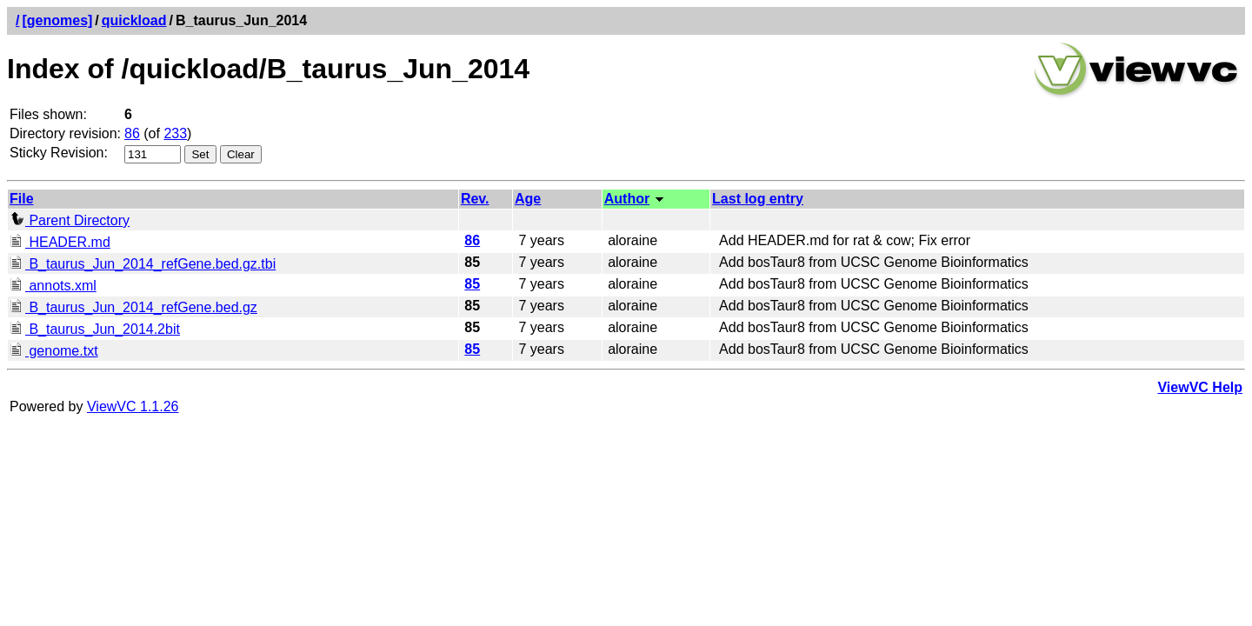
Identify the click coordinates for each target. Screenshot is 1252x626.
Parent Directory (70, 220)
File (22, 198)
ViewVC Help (1199, 387)
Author (626, 198)
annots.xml (53, 285)
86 (132, 133)
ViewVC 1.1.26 (133, 406)
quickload (134, 20)
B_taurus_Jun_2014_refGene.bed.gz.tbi (143, 263)
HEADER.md (60, 242)
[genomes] (57, 20)
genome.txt (54, 350)
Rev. (475, 198)
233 (175, 133)
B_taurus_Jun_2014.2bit (95, 329)
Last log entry (757, 198)
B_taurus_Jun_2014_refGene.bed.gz (133, 307)
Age (528, 198)
